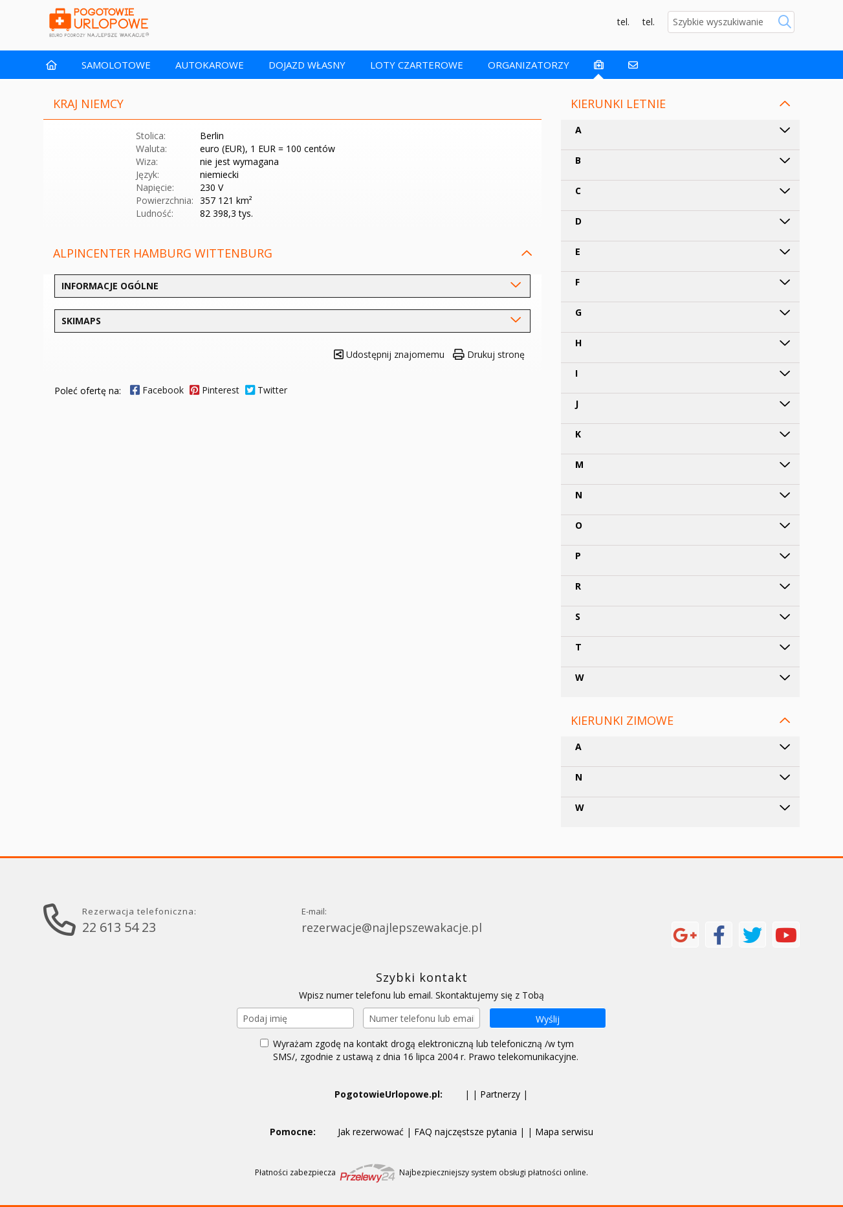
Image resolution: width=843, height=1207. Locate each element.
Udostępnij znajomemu (389, 354)
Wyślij (548, 1019)
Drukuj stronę (489, 354)
